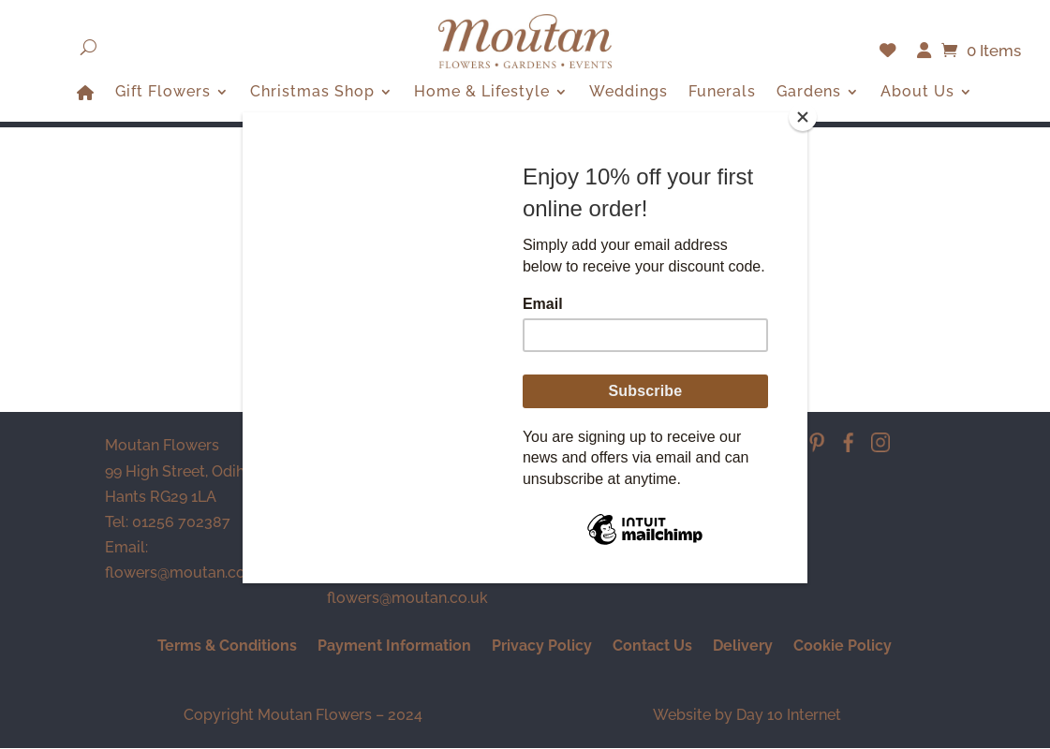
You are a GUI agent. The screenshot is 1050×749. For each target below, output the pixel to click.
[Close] (803, 117)
